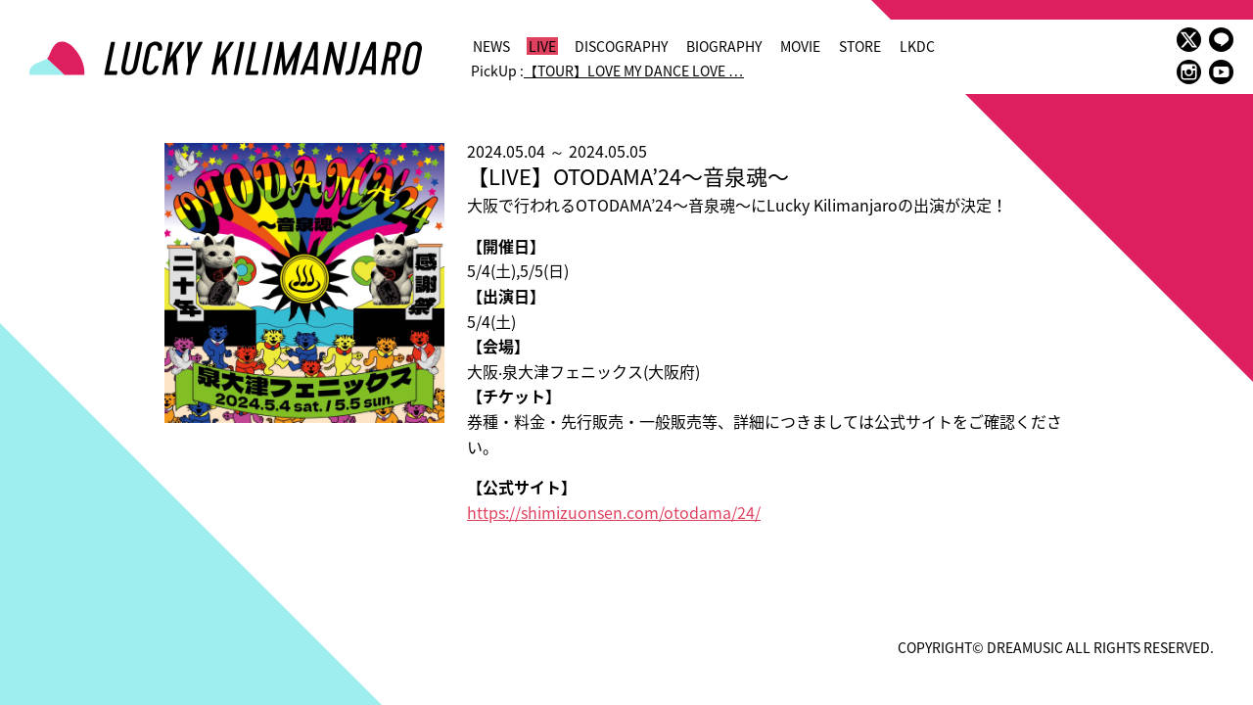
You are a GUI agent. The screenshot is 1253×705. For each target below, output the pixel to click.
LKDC (917, 46)
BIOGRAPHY (724, 46)
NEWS (491, 46)
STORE (860, 46)
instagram (1189, 72)
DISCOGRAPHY (621, 46)
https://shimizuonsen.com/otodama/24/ (614, 512)
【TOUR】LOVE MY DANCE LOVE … (634, 70)
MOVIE (800, 46)
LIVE (542, 46)
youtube (1221, 72)
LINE (1221, 39)
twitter (1189, 39)
